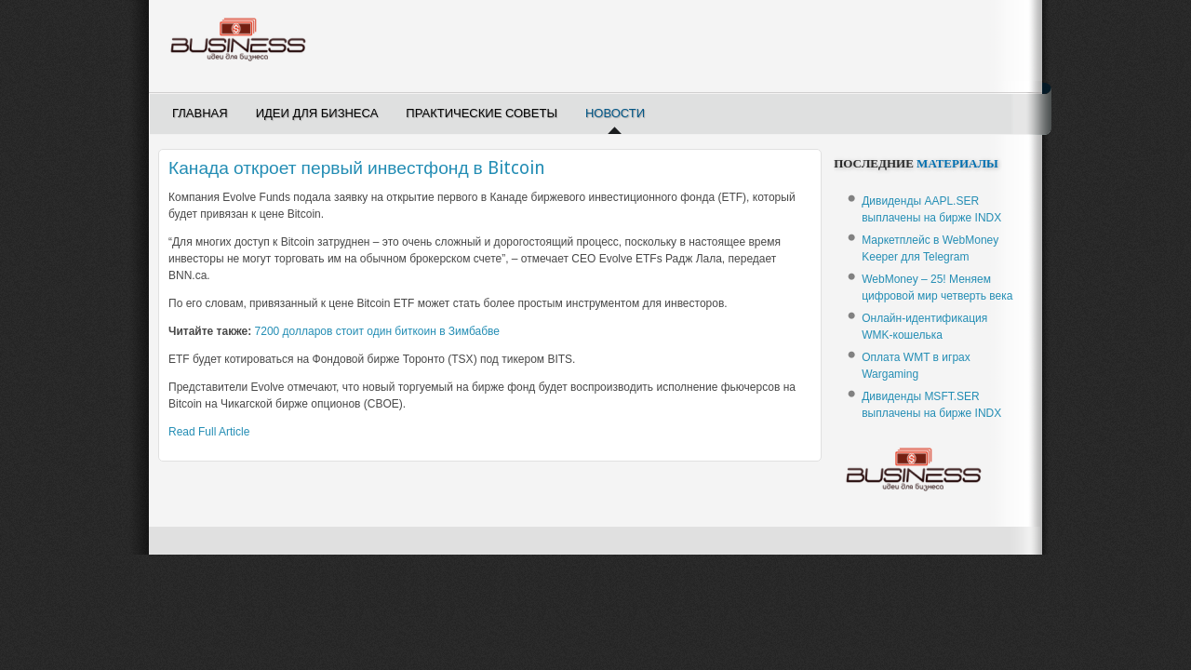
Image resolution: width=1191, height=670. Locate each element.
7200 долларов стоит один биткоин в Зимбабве (377, 331)
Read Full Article (208, 431)
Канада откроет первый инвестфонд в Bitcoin (356, 168)
